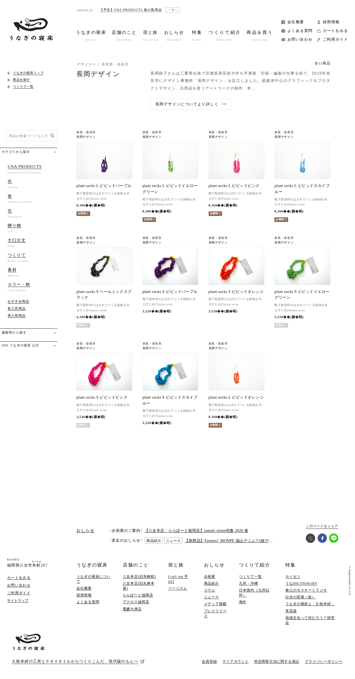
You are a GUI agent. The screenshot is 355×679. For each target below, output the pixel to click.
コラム (209, 590)
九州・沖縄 (248, 583)
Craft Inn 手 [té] (178, 578)
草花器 (291, 611)
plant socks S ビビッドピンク (102, 397)
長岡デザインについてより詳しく (186, 104)
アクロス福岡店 (136, 602)
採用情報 (331, 22)
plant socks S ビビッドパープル (170, 292)
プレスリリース (215, 613)
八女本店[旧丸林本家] (139, 585)
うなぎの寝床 (92, 565)
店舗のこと (136, 565)
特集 (290, 565)
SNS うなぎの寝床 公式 (20, 345)
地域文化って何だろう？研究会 (310, 620)
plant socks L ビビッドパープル (104, 186)
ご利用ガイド (335, 39)
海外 (243, 602)
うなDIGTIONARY (301, 583)
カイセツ (293, 576)
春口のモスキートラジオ (306, 590)
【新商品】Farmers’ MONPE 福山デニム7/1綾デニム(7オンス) (239, 541)
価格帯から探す (14, 332)
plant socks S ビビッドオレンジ (236, 292)
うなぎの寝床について (93, 578)
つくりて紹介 (254, 565)
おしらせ (214, 565)
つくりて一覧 (250, 576)
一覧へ (173, 9)
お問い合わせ (299, 39)
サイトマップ (17, 600)
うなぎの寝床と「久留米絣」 (310, 604)
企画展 (209, 576)
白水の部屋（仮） (300, 597)
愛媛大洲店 (132, 609)
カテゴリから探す (16, 152)
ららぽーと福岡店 (138, 595)
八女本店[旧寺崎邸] (139, 576)
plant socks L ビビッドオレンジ (236, 397)
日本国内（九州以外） (254, 592)
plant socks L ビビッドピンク (234, 186)
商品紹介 (211, 583)
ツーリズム (177, 588)
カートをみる (335, 31)
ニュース (211, 597)
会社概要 (295, 22)
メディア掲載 (215, 604)
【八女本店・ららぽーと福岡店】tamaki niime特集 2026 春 (196, 531)
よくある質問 (299, 31)
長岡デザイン (86, 136)
